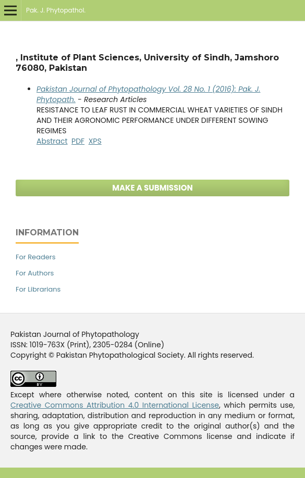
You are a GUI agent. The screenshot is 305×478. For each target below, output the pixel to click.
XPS (95, 141)
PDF (77, 141)
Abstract (52, 141)
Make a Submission (152, 187)
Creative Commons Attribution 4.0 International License (114, 405)
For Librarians (38, 289)
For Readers (35, 257)
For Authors (35, 273)
